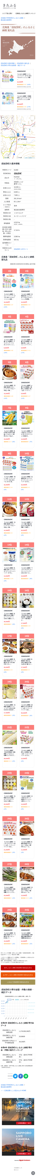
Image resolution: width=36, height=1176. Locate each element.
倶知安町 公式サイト (21, 249)
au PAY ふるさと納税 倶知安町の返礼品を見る (18, 975)
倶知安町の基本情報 (8, 63)
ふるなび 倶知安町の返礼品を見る (18, 982)
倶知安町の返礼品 (23, 63)
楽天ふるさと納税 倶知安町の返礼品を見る (18, 968)
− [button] (3, 120)
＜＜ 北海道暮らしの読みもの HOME (13, 1090)
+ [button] (3, 117)
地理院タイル (31, 157)
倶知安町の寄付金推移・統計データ (13, 65)
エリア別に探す (7, 13)
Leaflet (26, 157)
